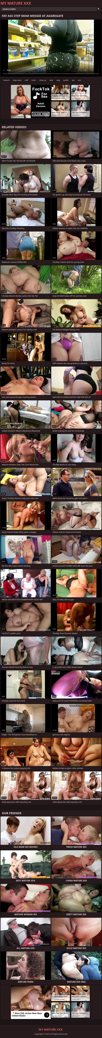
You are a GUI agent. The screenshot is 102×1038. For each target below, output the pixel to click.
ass (73, 80)
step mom (17, 80)
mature (6, 80)
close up (42, 80)
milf (26, 80)
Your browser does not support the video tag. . (51, 48)
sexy (58, 80)
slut (79, 80)
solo (51, 80)
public (66, 80)
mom (33, 80)
